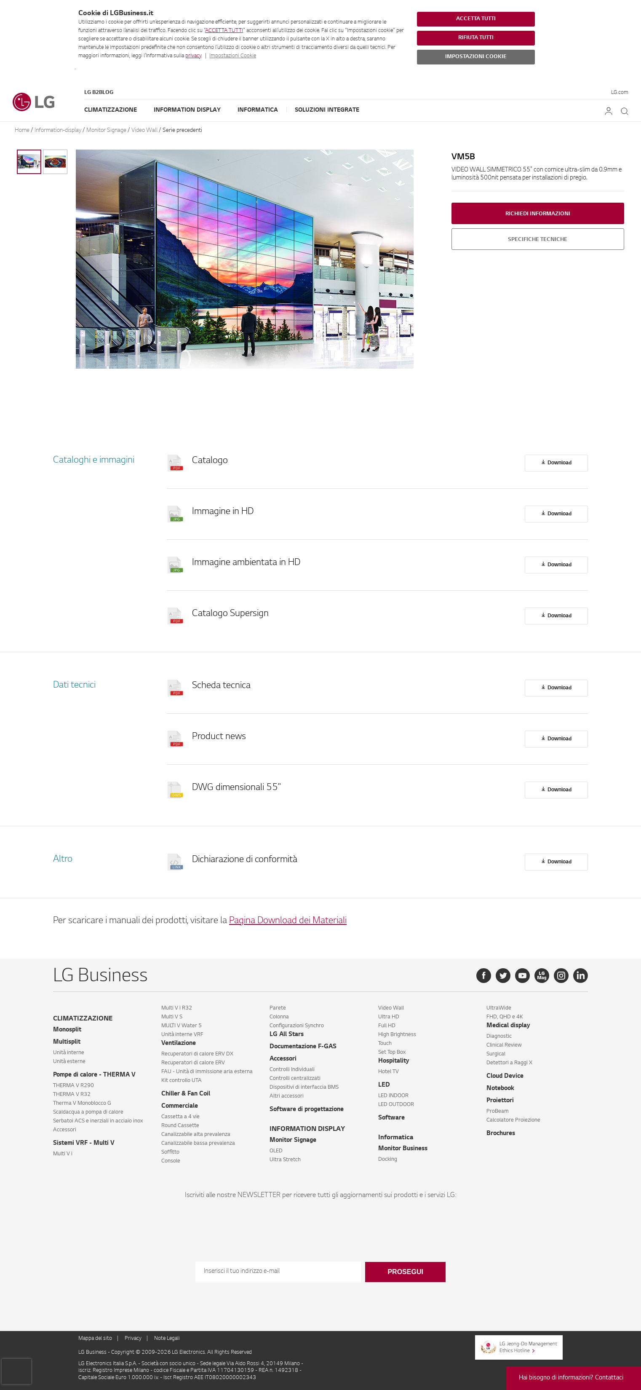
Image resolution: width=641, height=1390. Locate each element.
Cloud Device (504, 1076)
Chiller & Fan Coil (185, 1094)
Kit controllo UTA (181, 1081)
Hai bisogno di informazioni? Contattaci (571, 1378)
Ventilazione (178, 1043)
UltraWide (498, 1008)
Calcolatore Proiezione (513, 1120)
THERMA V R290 (73, 1086)
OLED (276, 1151)
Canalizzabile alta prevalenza (195, 1135)
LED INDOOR (393, 1096)
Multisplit (66, 1042)
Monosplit (67, 1030)
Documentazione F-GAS (303, 1047)
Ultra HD (388, 1017)
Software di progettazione (307, 1109)
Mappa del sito (95, 1339)
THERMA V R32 (72, 1095)
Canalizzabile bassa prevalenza (198, 1143)
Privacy (133, 1339)
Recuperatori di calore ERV (193, 1063)
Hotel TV (388, 1072)
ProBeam (497, 1111)
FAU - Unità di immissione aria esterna (207, 1072)
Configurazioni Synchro (297, 1026)
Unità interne (68, 1053)
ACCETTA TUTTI (224, 31)
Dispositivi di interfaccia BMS (304, 1087)
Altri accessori (287, 1096)
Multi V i (62, 1154)
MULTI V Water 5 (181, 1026)
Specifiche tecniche (537, 240)
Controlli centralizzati (295, 1079)
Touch (385, 1044)
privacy (193, 56)
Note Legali (167, 1339)
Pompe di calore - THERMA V (94, 1075)
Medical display (508, 1026)
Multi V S (171, 1017)
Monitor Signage (106, 130)
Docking (387, 1159)
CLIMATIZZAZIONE (82, 1019)
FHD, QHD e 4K (504, 1017)
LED (384, 1085)
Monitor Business (402, 1149)
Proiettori (500, 1101)
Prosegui (405, 1271)
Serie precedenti (182, 130)
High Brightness (397, 1035)
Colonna (279, 1017)
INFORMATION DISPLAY (307, 1129)
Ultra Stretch (285, 1160)
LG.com (619, 93)
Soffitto (170, 1152)
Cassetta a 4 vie (180, 1117)
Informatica (258, 110)
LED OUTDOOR (396, 1105)
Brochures (500, 1133)
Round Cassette (180, 1126)
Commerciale (179, 1106)
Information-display (58, 130)
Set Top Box (392, 1052)
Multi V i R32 (176, 1008)
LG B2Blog (98, 93)
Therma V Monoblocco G (82, 1103)
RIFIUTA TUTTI (476, 38)
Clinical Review (504, 1045)
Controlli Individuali (292, 1070)
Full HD (386, 1026)
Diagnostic (499, 1036)
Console (170, 1161)
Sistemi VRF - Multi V (84, 1143)
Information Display (187, 110)
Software (391, 1118)
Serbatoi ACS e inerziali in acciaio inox (98, 1121)
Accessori (64, 1130)
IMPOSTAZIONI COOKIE (476, 57)
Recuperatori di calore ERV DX (197, 1054)
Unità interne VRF (182, 1035)
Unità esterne (69, 1062)
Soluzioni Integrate (327, 110)
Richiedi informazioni (537, 214)
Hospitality (393, 1061)
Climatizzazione (110, 110)
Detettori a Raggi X (509, 1063)
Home (22, 130)
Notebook (500, 1088)
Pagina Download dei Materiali (288, 921)
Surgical (495, 1054)
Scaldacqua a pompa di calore (88, 1112)
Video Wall (144, 130)
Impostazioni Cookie (232, 56)
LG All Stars (287, 1034)
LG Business (93, 1352)
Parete (278, 1008)
